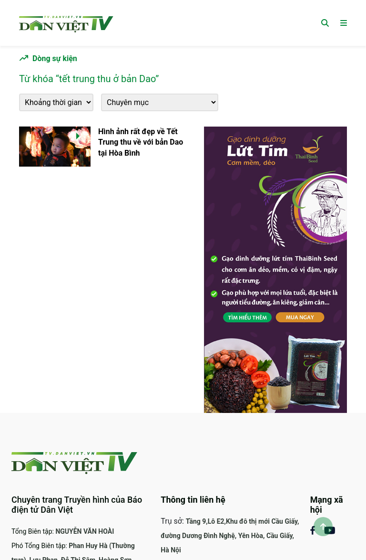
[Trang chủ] (66, 22)
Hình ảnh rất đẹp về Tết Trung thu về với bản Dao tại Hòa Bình (140, 142)
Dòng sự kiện (54, 58)
